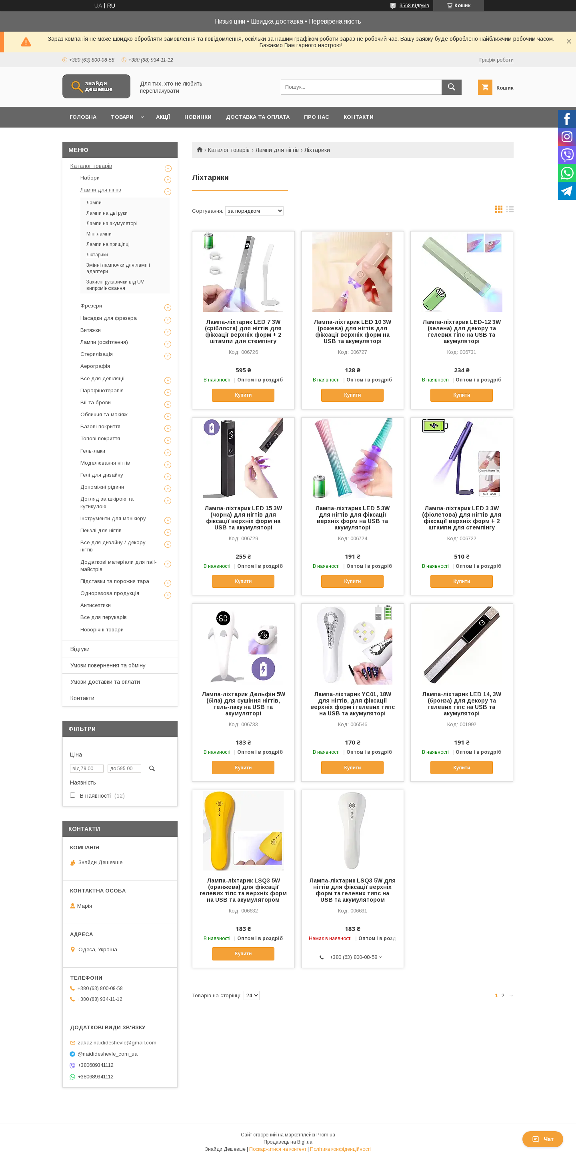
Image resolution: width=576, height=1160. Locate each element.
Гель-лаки (92, 451)
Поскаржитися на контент (277, 1149)
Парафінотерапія (102, 390)
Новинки (198, 117)
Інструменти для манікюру (113, 518)
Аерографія (95, 366)
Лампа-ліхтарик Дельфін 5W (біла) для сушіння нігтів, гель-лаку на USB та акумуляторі (243, 704)
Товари (122, 117)
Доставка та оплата (258, 117)
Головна (83, 117)
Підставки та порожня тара (114, 581)
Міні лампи (99, 234)
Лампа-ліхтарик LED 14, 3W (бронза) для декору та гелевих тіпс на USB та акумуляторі (461, 704)
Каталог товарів (229, 150)
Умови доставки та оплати (105, 682)
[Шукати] (452, 87)
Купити (243, 395)
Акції (163, 117)
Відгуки (80, 649)
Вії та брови (95, 402)
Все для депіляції (102, 378)
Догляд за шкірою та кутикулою (107, 502)
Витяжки (90, 330)
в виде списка (510, 211)
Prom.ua (325, 1135)
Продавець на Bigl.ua (288, 1142)
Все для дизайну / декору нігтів (113, 546)
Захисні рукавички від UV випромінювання (115, 285)
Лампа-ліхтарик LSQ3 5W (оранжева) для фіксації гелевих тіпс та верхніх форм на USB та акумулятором (243, 890)
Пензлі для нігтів (101, 530)
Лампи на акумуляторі (111, 223)
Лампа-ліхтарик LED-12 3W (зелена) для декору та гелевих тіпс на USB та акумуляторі (461, 331)
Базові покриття (100, 426)
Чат (543, 1139)
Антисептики (95, 605)
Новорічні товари (102, 630)
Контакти (359, 117)
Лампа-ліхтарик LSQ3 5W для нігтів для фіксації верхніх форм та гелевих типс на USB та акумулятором (352, 890)
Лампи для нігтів (277, 150)
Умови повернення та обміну (108, 665)
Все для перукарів (103, 617)
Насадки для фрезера (108, 318)
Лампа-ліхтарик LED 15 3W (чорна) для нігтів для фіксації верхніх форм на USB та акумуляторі (243, 518)
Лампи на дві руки (107, 213)
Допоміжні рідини (102, 487)
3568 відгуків (414, 5)
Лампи (94, 203)
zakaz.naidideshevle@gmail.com (117, 1043)
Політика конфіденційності (340, 1149)
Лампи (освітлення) (104, 342)
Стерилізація (96, 354)
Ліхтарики (97, 255)
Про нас (316, 117)
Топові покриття (100, 438)
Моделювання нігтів (105, 463)
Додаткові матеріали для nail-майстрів (118, 565)
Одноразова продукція (109, 593)
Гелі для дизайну (101, 475)
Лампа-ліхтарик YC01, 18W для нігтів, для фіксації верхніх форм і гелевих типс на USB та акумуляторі (352, 704)
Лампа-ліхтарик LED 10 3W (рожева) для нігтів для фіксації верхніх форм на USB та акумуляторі (352, 331)
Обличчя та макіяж (104, 414)
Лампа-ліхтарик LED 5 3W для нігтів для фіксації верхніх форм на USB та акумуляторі (352, 518)
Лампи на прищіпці (108, 244)
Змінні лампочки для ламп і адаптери (118, 268)
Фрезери (91, 306)
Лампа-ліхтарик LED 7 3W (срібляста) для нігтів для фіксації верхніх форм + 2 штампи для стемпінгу (243, 331)
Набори (90, 178)
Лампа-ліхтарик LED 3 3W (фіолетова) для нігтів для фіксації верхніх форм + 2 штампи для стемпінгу (461, 518)
